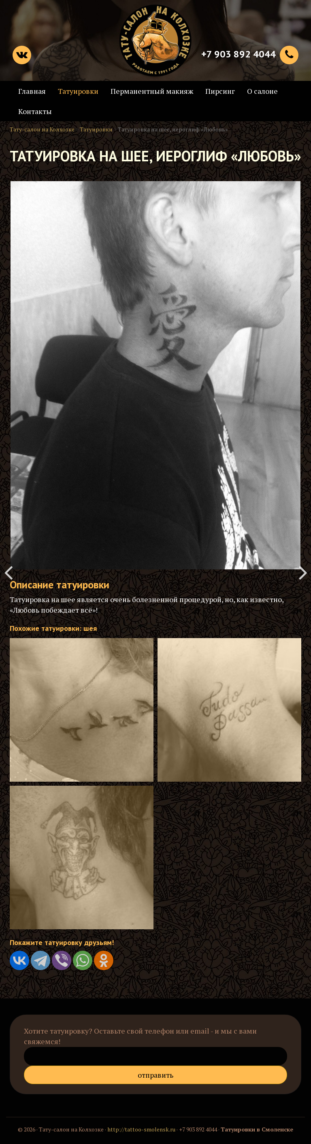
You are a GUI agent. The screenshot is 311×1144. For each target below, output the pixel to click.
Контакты (35, 111)
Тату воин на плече (303, 572)
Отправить (155, 1075)
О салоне (262, 91)
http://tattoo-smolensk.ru (141, 1129)
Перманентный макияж (152, 91)
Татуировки (78, 91)
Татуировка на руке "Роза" (8, 572)
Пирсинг (220, 91)
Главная (32, 91)
